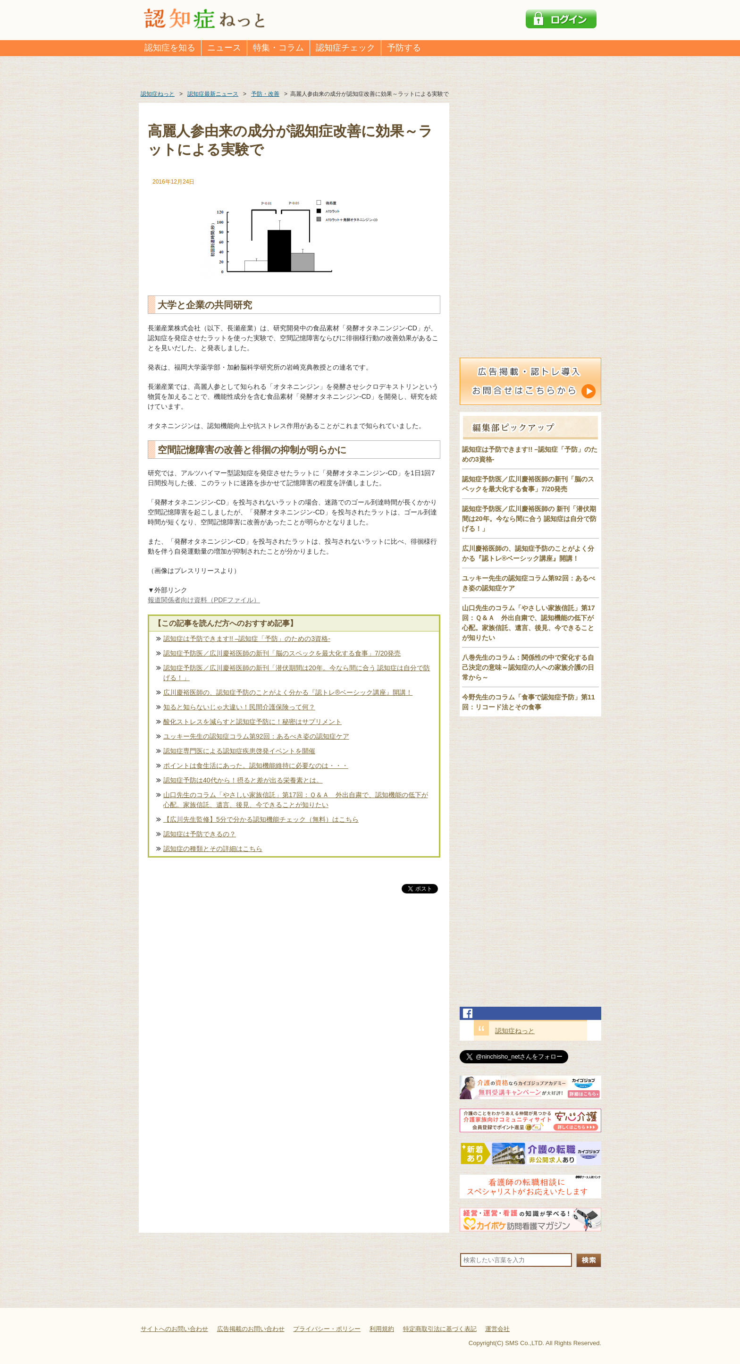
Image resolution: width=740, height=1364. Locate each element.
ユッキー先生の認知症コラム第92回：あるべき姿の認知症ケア (256, 736)
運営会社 (497, 1328)
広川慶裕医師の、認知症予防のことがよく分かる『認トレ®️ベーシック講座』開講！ (287, 692)
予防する (404, 47)
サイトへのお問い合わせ (174, 1328)
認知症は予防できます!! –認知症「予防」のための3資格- (246, 638)
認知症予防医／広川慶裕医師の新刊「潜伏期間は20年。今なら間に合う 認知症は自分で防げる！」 (296, 673)
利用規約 (382, 1328)
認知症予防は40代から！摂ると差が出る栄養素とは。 (243, 780)
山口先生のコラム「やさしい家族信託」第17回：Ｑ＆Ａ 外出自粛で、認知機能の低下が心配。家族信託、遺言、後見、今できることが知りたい (295, 799)
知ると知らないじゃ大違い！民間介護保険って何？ (239, 707)
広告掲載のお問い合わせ (251, 1328)
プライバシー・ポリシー (327, 1328)
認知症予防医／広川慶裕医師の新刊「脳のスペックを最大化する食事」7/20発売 (282, 653)
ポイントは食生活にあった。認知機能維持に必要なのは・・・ (255, 765)
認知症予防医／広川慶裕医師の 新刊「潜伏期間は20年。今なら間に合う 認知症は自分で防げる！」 (529, 518)
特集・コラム (278, 47)
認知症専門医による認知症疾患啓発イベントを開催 (239, 751)
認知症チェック (345, 47)
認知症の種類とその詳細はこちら (212, 848)
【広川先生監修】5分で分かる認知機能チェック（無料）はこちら (261, 819)
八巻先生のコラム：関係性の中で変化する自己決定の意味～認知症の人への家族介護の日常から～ (528, 667)
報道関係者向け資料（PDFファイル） (204, 600)
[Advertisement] (294, 994)
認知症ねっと (515, 1031)
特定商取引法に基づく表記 (440, 1328)
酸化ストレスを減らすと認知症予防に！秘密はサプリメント (252, 721)
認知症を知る (169, 47)
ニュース (224, 47)
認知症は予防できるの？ (199, 834)
